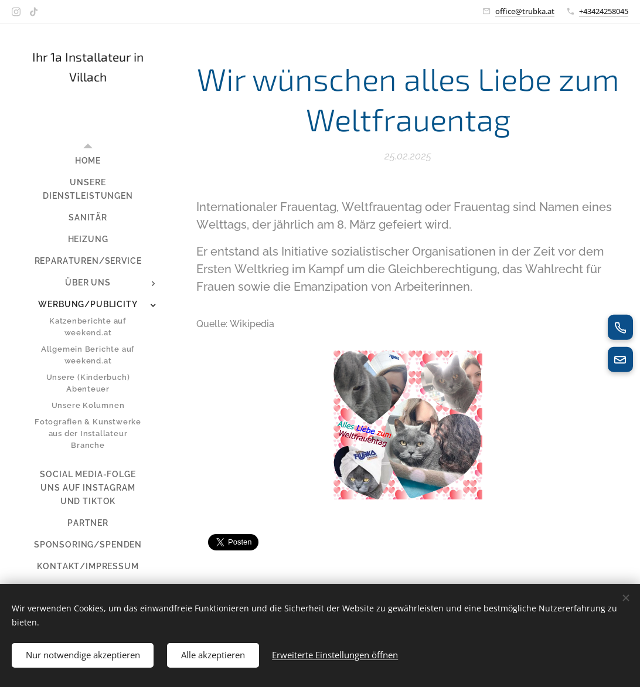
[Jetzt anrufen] (620, 327)
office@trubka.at (524, 11)
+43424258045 (603, 11)
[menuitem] (88, 161)
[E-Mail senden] (620, 360)
